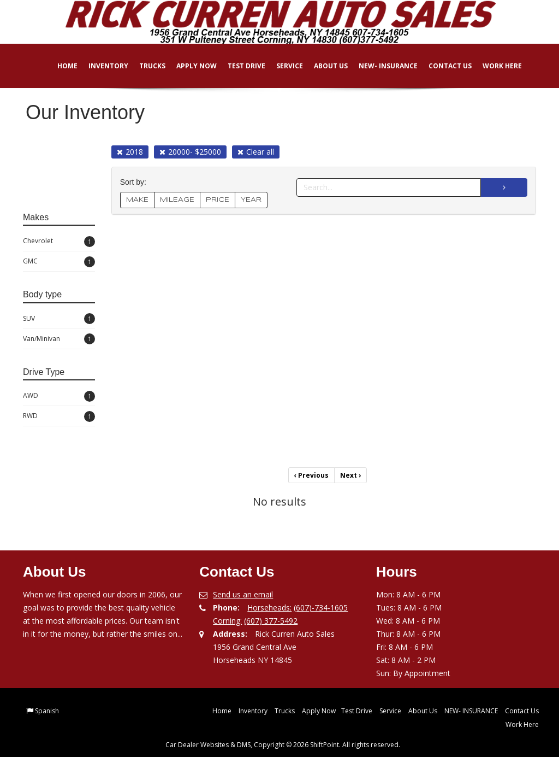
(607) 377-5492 (271, 620)
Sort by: (135, 182)
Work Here (494, 66)
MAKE (137, 200)
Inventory (101, 66)
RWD (59, 416)
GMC (59, 261)
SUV (59, 318)
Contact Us (442, 66)
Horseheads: (269, 607)
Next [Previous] (350, 475)
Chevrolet (59, 241)
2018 (130, 151)
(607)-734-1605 (321, 607)
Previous (311, 475)
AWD (59, 396)
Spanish (47, 710)
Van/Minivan (59, 338)
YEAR (251, 200)
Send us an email (243, 594)
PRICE (217, 200)
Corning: (227, 620)
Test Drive (239, 66)
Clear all (255, 151)
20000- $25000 (190, 151)
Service (282, 66)
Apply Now (189, 66)
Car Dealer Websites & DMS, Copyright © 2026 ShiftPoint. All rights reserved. (282, 744)
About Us (323, 66)
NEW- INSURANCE (380, 66)
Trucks (145, 66)
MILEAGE (177, 200)
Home (60, 66)
